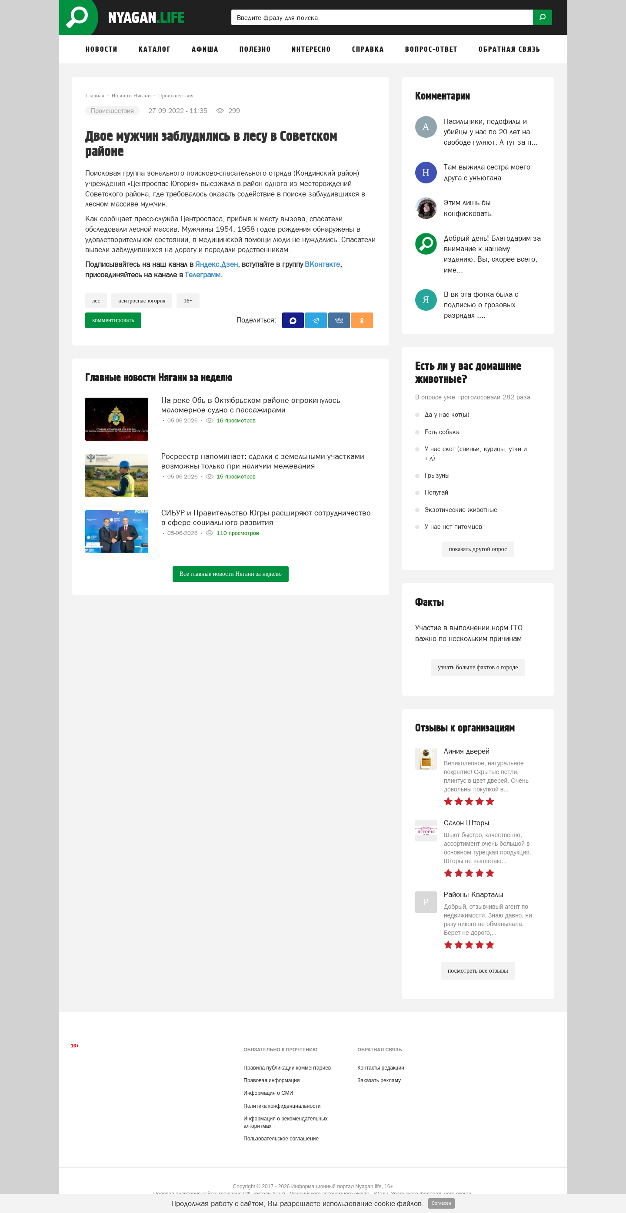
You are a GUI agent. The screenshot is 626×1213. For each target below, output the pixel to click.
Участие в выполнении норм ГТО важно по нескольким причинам (469, 632)
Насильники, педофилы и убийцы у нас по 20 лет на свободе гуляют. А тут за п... (491, 132)
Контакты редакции (380, 1068)
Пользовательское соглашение (281, 1139)
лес (96, 300)
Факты (429, 602)
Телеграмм (202, 274)
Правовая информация (271, 1080)
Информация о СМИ (268, 1093)
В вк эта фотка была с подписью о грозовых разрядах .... (481, 305)
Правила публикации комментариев (287, 1068)
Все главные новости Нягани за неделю (231, 574)
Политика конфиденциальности (281, 1106)
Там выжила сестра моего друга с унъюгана (487, 172)
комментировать (113, 320)
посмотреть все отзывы (478, 970)
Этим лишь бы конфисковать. (468, 207)
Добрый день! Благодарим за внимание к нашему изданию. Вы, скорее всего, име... (492, 254)
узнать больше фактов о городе (478, 667)
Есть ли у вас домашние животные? (468, 373)
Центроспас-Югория (141, 300)
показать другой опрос (478, 549)
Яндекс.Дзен (216, 264)
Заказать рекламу (379, 1080)
